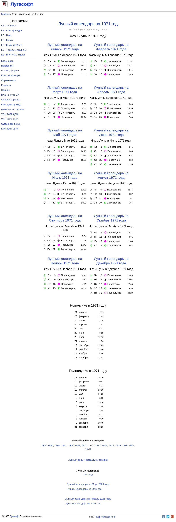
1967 (64, 445)
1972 (97, 445)
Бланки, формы (10, 70)
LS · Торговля (8, 25)
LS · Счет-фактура (11, 30)
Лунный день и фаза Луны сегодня (88, 460)
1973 (104, 445)
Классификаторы (11, 75)
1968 (70, 445)
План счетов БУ (10, 94)
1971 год (88, 474)
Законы (5, 90)
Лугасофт (14, 516)
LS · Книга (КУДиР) (11, 45)
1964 (43, 445)
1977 (131, 445)
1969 (77, 445)
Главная (5, 14)
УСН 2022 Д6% (9, 114)
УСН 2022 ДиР (9, 119)
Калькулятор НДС (11, 104)
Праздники (7, 65)
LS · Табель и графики (13, 50)
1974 (111, 445)
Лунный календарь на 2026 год (84, 489)
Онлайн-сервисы (10, 99)
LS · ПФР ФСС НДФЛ (13, 54)
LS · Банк (6, 35)
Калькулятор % (9, 128)
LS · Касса (7, 40)
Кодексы (6, 85)
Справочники (8, 80)
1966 (57, 445)
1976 (124, 445)
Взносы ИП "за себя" (12, 109)
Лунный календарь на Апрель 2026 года (88, 498)
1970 (84, 445)
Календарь (7, 61)
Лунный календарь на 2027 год (82, 503)
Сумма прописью (11, 124)
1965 (50, 445)
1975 (118, 445)
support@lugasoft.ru (105, 517)
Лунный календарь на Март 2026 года (88, 484)
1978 (88, 449)
